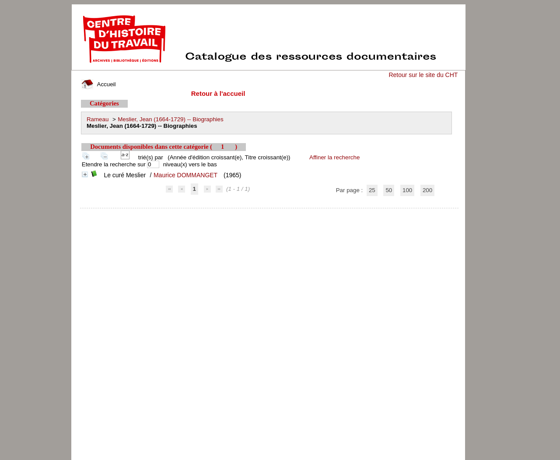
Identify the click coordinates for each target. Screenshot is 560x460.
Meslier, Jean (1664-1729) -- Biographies (171, 119)
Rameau (97, 119)
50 (388, 190)
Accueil (98, 84)
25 (372, 190)
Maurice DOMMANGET (185, 175)
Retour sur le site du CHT (423, 74)
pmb (269, 214)
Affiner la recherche (334, 157)
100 (407, 190)
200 (427, 190)
